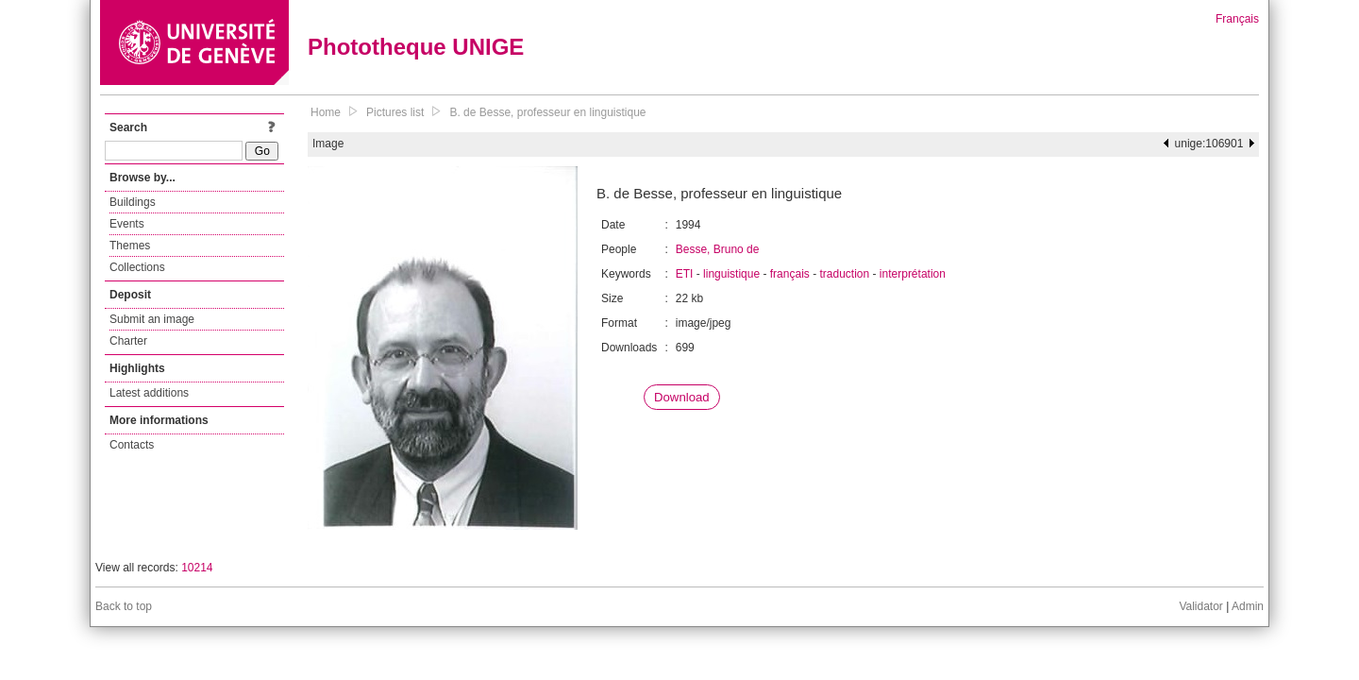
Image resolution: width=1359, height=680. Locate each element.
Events (126, 223)
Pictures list (395, 112)
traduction (844, 273)
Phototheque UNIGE (416, 47)
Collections (137, 267)
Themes (129, 245)
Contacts (131, 444)
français (790, 273)
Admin (1248, 606)
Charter (128, 341)
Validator (1200, 606)
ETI (685, 273)
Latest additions (149, 393)
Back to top (123, 606)
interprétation (913, 273)
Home (325, 112)
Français (1237, 19)
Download (682, 397)
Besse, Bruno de (718, 249)
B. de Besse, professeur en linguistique (547, 112)
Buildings (132, 202)
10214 (196, 567)
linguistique (731, 273)
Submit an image (151, 319)
